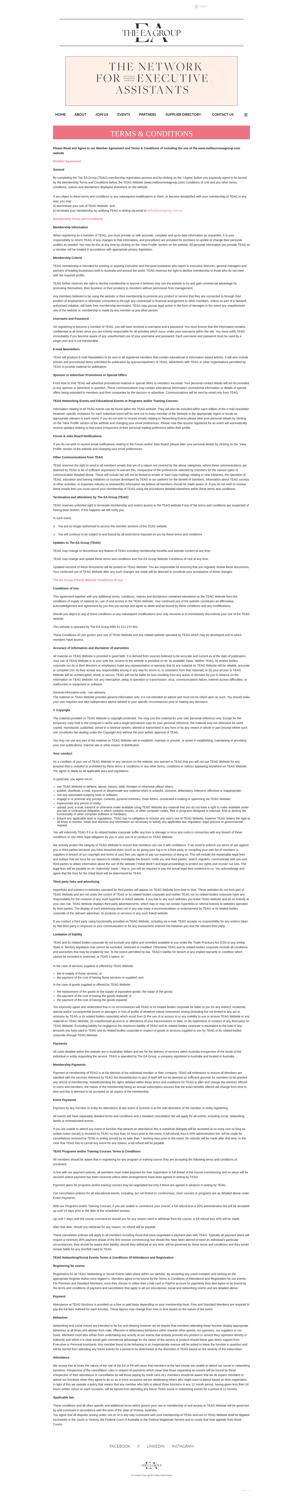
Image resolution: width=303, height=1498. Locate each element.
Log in (204, 6)
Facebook (120, 1446)
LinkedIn (156, 1446)
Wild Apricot (244, 1490)
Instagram (183, 1446)
